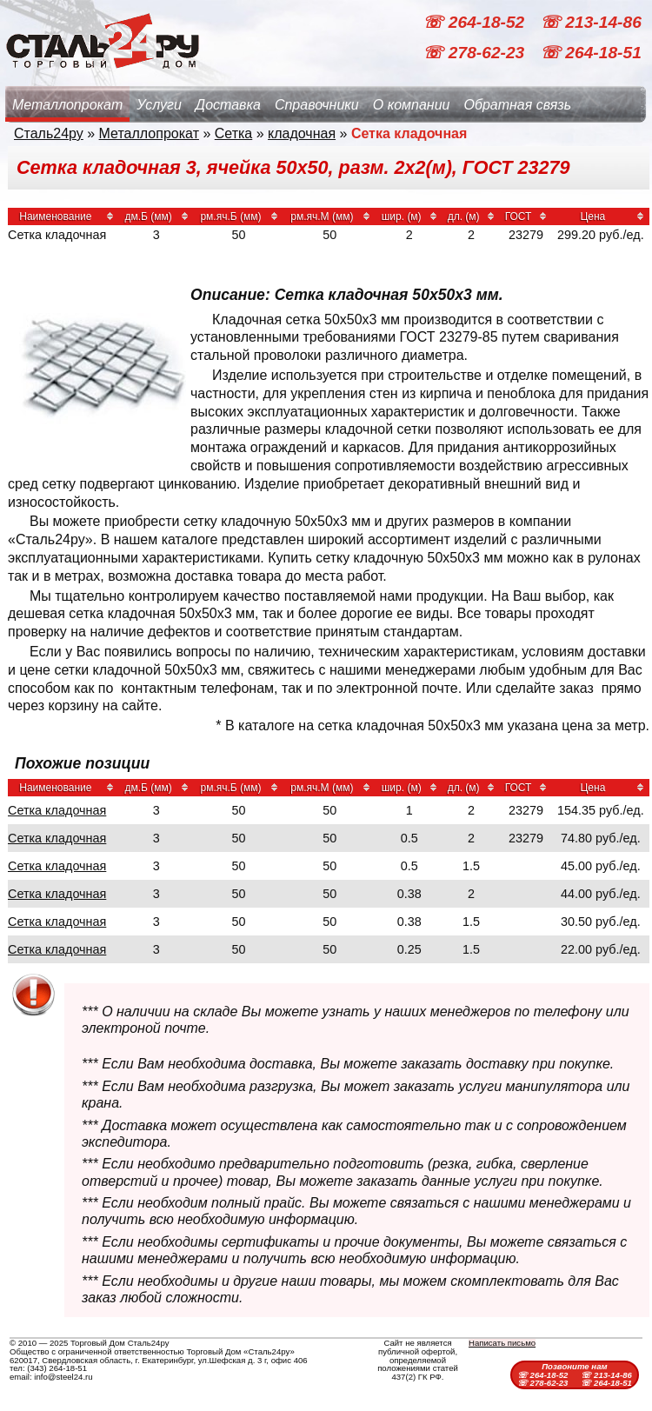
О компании (411, 104)
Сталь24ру (48, 133)
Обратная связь (517, 104)
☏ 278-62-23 (475, 52)
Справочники (317, 104)
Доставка (228, 104)
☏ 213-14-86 (591, 22)
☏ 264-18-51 (591, 52)
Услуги (159, 104)
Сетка (234, 133)
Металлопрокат (67, 104)
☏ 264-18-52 (475, 22)
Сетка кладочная (57, 810)
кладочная (302, 133)
